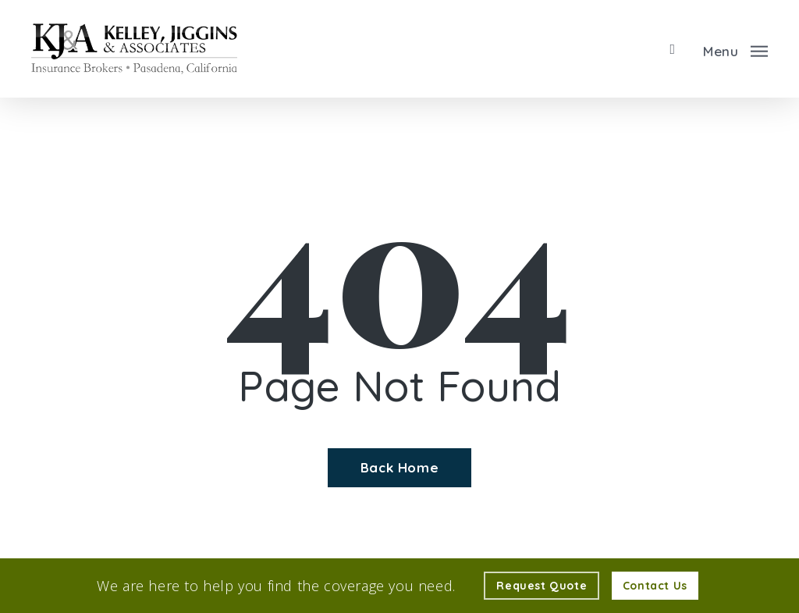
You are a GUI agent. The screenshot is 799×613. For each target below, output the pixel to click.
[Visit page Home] (134, 48)
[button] (735, 49)
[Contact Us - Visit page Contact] (655, 586)
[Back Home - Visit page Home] (399, 467)
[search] (672, 49)
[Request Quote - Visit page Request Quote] (541, 586)
